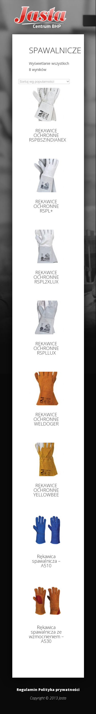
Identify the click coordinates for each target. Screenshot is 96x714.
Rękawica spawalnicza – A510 (46, 561)
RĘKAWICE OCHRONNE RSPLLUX (46, 348)
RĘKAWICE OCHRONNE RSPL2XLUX (46, 277)
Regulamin (27, 689)
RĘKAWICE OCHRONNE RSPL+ (46, 206)
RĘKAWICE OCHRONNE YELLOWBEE (46, 490)
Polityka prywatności (59, 689)
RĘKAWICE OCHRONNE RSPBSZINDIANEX (47, 135)
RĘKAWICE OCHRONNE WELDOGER (46, 419)
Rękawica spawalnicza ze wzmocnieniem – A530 (46, 634)
